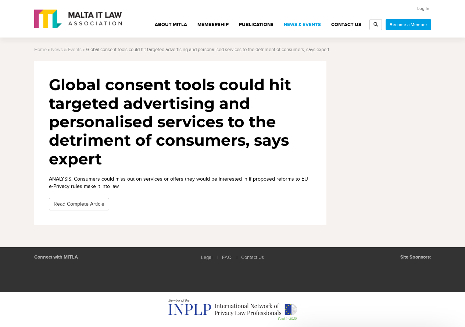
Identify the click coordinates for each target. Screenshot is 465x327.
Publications (256, 25)
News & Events (302, 25)
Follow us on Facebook (60, 274)
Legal (206, 257)
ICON (420, 272)
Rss (76, 274)
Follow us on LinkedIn (43, 274)
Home (40, 50)
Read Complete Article (79, 204)
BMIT (392, 272)
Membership (213, 25)
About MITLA (171, 25)
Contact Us (346, 25)
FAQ (227, 257)
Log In (423, 8)
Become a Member (408, 24)
